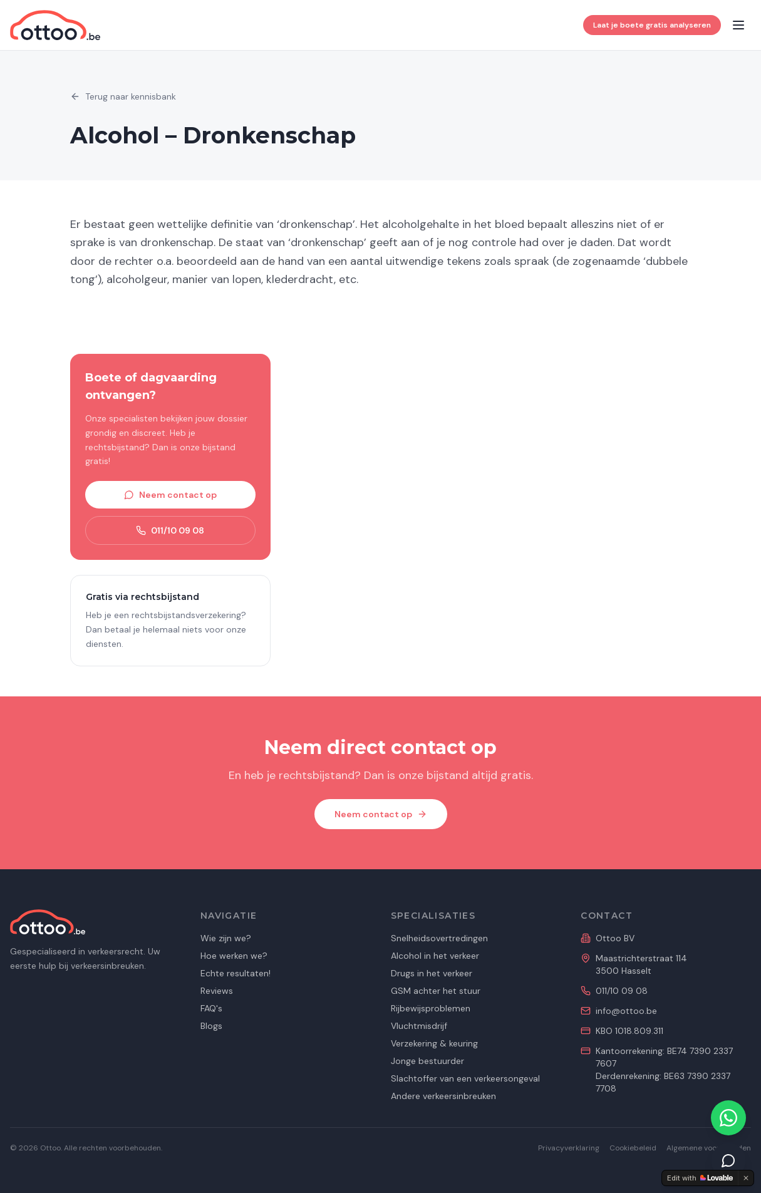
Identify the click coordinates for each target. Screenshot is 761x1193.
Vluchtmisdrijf (419, 1025)
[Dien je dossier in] (728, 1160)
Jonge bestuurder (427, 1060)
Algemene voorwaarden (708, 1148)
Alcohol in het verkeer (435, 955)
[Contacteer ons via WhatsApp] (728, 1117)
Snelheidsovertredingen (439, 938)
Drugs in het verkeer (431, 973)
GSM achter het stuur (435, 990)
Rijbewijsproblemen (430, 1008)
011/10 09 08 (170, 530)
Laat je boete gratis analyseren (652, 25)
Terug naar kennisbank (123, 96)
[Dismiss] (745, 1177)
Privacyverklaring (568, 1148)
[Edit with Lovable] (700, 1177)
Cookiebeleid (632, 1148)
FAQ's (211, 1008)
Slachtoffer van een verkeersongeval (465, 1078)
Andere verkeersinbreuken (443, 1096)
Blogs (211, 1025)
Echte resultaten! (235, 973)
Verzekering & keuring (434, 1043)
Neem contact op (170, 494)
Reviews (216, 990)
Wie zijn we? (225, 938)
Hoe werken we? (233, 955)
